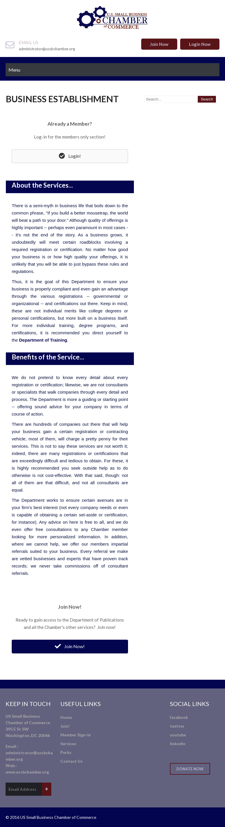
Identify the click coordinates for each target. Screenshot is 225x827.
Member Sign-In (75, 734)
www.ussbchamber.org (27, 771)
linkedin (177, 743)
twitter (177, 726)
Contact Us (71, 761)
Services (68, 743)
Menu (14, 69)
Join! (65, 726)
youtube (178, 734)
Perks (65, 752)
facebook (179, 717)
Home (66, 717)
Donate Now (190, 769)
